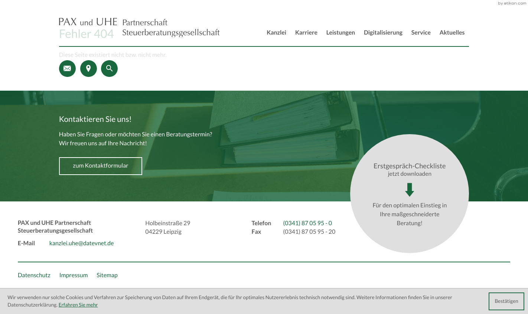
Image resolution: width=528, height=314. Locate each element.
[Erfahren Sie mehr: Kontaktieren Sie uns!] (101, 166)
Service (421, 32)
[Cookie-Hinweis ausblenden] (506, 301)
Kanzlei (276, 32)
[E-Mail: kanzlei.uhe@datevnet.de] (67, 68)
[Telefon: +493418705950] (307, 223)
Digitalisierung (383, 32)
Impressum (73, 275)
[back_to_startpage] (139, 28)
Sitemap (107, 275)
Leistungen (340, 32)
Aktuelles (452, 32)
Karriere (306, 32)
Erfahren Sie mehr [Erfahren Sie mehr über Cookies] (78, 305)
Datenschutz (34, 275)
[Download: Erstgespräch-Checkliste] (409, 193)
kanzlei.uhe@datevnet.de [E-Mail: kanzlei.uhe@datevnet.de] (81, 243)
